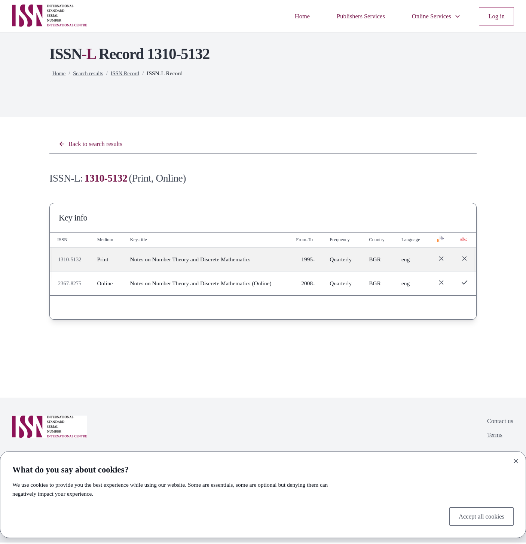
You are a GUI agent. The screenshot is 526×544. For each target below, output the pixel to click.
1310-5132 (70, 261)
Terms (492, 439)
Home (287, 16)
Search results (90, 73)
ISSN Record (129, 73)
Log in (495, 16)
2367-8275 (70, 285)
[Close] (516, 459)
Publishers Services (350, 16)
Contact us (498, 424)
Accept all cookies (478, 516)
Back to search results (93, 145)
